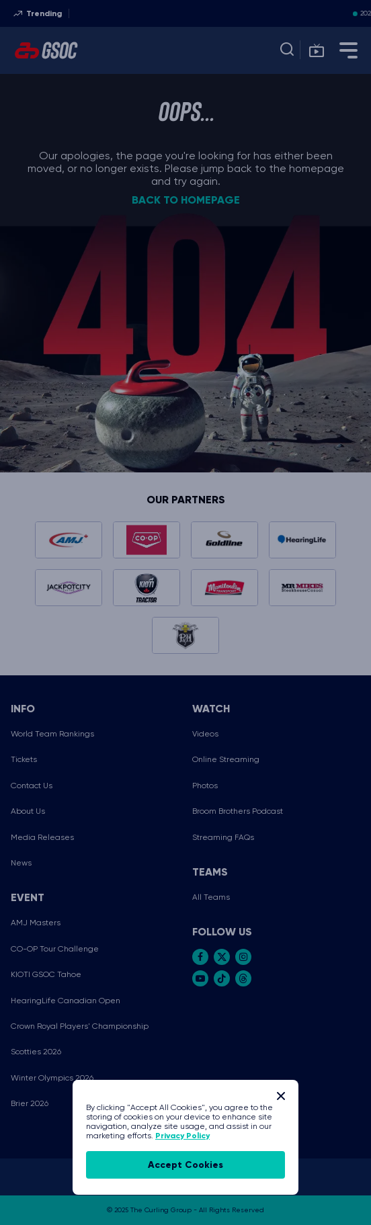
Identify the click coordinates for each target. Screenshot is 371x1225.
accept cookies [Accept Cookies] (185, 1165)
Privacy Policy (182, 1135)
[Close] (281, 1096)
